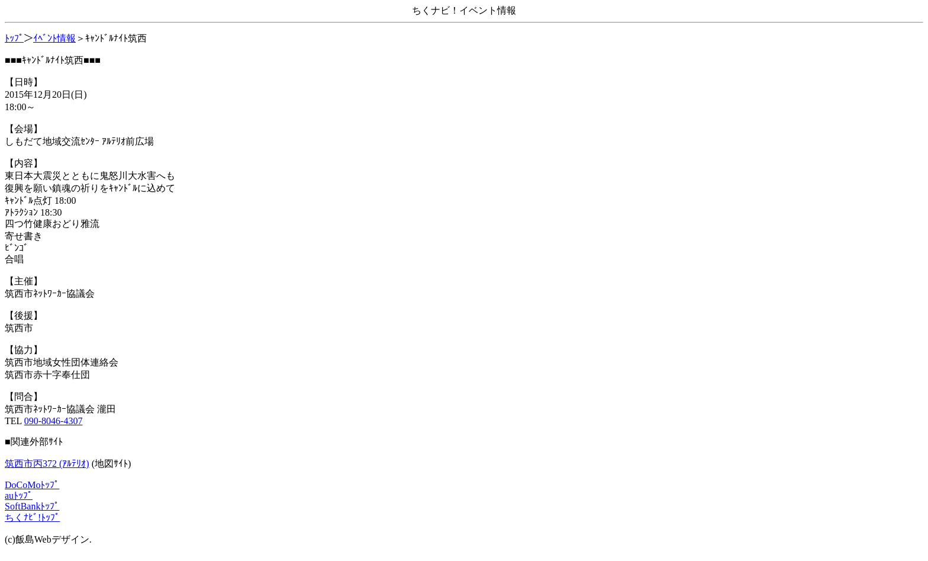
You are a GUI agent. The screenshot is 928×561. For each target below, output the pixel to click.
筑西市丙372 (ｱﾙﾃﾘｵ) (47, 464)
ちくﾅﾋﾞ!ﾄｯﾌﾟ (32, 517)
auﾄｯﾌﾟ (19, 496)
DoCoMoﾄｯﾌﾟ (32, 485)
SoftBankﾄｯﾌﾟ (32, 506)
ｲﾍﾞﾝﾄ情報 (54, 38)
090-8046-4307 (53, 421)
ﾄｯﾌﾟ (14, 38)
